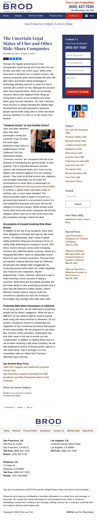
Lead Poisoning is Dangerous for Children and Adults (76, 239)
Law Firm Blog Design (80, 512)
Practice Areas (56, 16)
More (92, 16)
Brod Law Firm (26, 512)
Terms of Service (75, 490)
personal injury (74, 157)
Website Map (73, 431)
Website (18, 16)
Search (78, 204)
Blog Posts (88, 431)
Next (29, 407)
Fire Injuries (73, 169)
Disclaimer (45, 431)
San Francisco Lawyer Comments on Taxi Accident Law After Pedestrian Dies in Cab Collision (26, 377)
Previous (9, 407)
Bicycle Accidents (76, 173)
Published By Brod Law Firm (80, 6)
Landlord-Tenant (76, 145)
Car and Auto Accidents (21, 393)
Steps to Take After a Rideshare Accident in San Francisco (76, 272)
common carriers (13, 159)
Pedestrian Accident (77, 161)
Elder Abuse (73, 153)
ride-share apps (29, 71)
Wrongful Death (75, 141)
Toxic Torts (72, 177)
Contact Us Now (78, 91)
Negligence (73, 149)
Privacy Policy (30, 431)
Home (6, 16)
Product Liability (76, 137)
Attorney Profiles (35, 16)
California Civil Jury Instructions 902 (34, 186)
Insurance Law (74, 165)
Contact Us (74, 16)
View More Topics (73, 181)
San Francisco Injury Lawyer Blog (18, 6)
